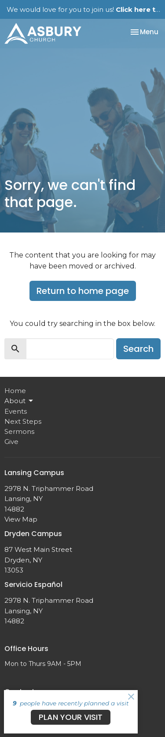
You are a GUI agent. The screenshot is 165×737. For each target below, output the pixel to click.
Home (15, 390)
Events (15, 411)
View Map (20, 519)
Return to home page (83, 291)
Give (11, 441)
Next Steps (22, 421)
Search (138, 349)
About (19, 401)
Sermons (19, 431)
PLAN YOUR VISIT (71, 717)
